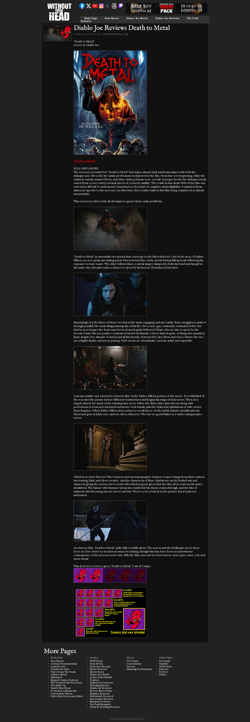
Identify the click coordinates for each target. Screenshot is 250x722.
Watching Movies (100, 685)
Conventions (134, 663)
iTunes (163, 674)
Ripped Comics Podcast (64, 680)
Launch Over (58, 666)
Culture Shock (59, 674)
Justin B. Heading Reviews (105, 707)
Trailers (94, 680)
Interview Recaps (100, 666)
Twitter (163, 671)
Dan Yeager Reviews (101, 699)
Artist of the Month (101, 677)
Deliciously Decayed (101, 696)
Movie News (97, 671)
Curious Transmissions (64, 663)
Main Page (90, 18)
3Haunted (56, 677)
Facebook (164, 661)
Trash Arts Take (60, 669)
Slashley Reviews (100, 693)
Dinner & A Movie (100, 674)
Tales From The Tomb (63, 671)
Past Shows (112, 18)
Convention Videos (61, 693)
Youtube (163, 663)
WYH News (96, 661)
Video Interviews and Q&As (67, 696)
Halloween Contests (101, 682)
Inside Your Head (61, 688)
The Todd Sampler (100, 704)
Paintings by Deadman (139, 669)
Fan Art (131, 666)
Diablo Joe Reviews (167, 18)
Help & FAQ (96, 663)
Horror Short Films (101, 690)
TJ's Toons (132, 661)
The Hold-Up (58, 685)
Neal (126, 34)
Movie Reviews (98, 669)
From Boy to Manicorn (64, 690)
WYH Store (165, 666)
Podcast (163, 669)
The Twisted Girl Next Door (66, 682)
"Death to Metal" (85, 161)
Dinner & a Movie (137, 18)
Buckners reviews (100, 701)
